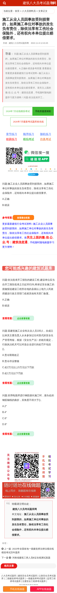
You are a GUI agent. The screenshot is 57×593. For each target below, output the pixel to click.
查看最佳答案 (23, 218)
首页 (17, 11)
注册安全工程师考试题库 (34, 581)
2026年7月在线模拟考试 (18, 111)
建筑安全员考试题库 (27, 575)
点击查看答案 (23, 318)
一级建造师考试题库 (35, 578)
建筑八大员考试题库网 (39, 3)
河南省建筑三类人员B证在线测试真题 (31, 557)
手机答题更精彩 (43, 111)
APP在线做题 (44, 589)
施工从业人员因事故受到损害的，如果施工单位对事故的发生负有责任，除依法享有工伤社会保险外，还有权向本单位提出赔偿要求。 (30, 524)
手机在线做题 (17, 589)
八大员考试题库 (8, 575)
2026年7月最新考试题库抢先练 (28, 121)
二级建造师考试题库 (14, 578)
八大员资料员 (29, 11)
